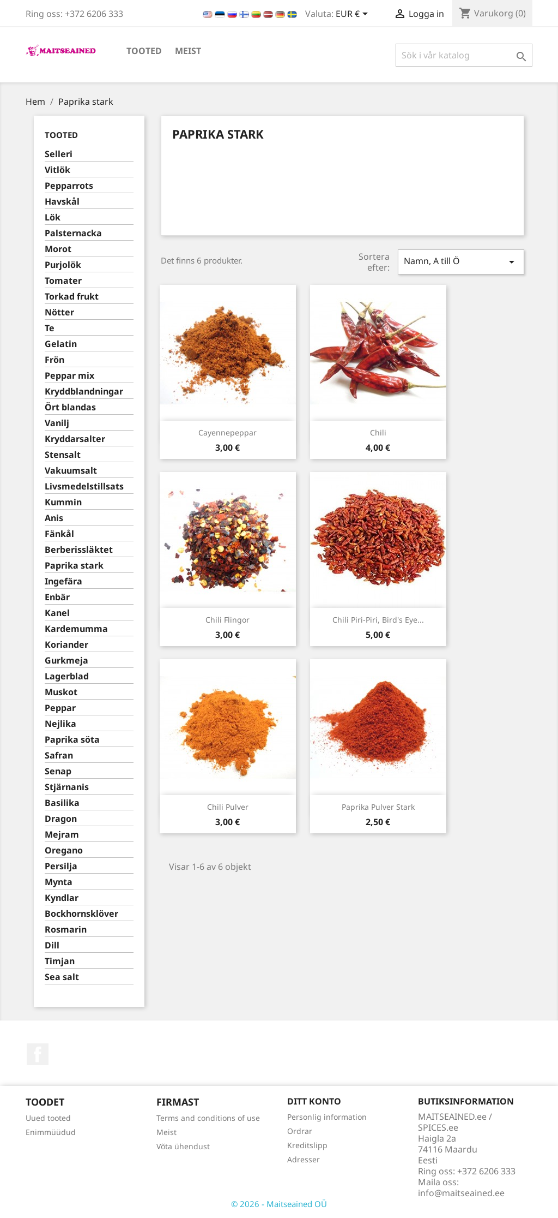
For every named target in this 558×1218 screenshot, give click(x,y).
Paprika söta (72, 739)
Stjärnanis (67, 787)
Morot (58, 249)
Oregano (64, 850)
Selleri (58, 154)
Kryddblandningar (84, 391)
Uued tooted (48, 1118)
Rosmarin (66, 929)
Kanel (57, 613)
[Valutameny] (354, 14)
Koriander (66, 644)
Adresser (303, 1159)
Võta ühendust (183, 1146)
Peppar (60, 708)
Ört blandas (70, 407)
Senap (58, 771)
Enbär (57, 597)
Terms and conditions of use (208, 1118)
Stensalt (63, 455)
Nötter (59, 312)
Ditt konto (314, 1101)
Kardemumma (76, 629)
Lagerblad (67, 676)
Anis (54, 518)
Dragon (61, 819)
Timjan (60, 961)
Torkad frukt (72, 296)
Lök (52, 217)
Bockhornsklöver (81, 914)
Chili (378, 432)
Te (49, 328)
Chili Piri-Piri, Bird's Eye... (378, 619)
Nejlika (60, 724)
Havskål (62, 201)
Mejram (62, 834)
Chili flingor (227, 619)
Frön (54, 360)
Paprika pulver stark (378, 807)
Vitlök (57, 170)
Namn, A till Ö (461, 261)
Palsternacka (73, 233)
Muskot (61, 692)
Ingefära (63, 581)
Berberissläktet (79, 550)
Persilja (61, 866)
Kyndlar (61, 898)
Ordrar (299, 1131)
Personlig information (327, 1117)
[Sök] (464, 55)
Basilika (62, 803)
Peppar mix (69, 375)
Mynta (58, 882)
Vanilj (57, 423)
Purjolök (63, 265)
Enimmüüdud (51, 1132)
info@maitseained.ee (461, 1193)
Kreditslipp (307, 1145)
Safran (59, 755)
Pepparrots (69, 186)
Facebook (37, 1054)
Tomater (63, 280)
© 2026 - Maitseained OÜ (279, 1203)
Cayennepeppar (227, 432)
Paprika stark (74, 565)
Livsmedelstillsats (84, 486)
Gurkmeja (66, 660)
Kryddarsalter (75, 439)
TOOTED (144, 51)
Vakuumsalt (71, 470)
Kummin (63, 502)
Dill (52, 945)
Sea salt (62, 977)
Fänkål (59, 534)
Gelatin (61, 344)
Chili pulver (227, 807)
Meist (188, 51)
